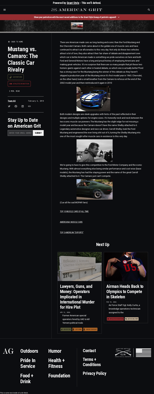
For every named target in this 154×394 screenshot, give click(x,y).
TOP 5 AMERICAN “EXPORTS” (71, 232)
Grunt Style (73, 3)
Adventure (17, 77)
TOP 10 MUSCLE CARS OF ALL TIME (74, 211)
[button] (4, 10)
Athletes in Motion (21, 84)
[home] (77, 9)
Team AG (12, 101)
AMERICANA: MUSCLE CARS (71, 222)
